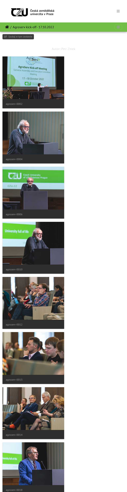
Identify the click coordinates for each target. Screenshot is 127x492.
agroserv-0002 (14, 101)
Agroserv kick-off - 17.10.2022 (33, 27)
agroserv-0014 (14, 260)
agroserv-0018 (77, 260)
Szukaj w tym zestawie (18, 36)
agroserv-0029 (14, 419)
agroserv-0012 (14, 207)
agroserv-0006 (14, 154)
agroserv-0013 (77, 207)
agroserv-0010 (77, 154)
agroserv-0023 (14, 366)
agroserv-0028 (77, 366)
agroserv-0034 (14, 472)
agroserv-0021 (14, 313)
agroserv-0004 (77, 101)
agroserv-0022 (77, 313)
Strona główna (7, 27)
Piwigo (70, 485)
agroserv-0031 (77, 419)
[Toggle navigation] (118, 11)
